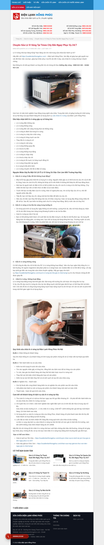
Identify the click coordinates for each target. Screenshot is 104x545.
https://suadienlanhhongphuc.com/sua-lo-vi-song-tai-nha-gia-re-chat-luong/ (41, 273)
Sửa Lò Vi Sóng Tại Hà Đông (79, 473)
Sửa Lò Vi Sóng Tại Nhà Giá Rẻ (39, 490)
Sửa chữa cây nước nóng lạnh (71, 2)
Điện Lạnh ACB (78, 519)
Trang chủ (16, 2)
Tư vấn (36, 2)
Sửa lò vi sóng (18, 7)
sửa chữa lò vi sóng (59, 116)
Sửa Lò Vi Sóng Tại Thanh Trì (39, 473)
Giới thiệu (27, 2)
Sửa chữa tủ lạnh (48, 2)
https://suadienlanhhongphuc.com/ (34, 56)
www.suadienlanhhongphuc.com (29, 532)
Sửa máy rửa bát (33, 7)
